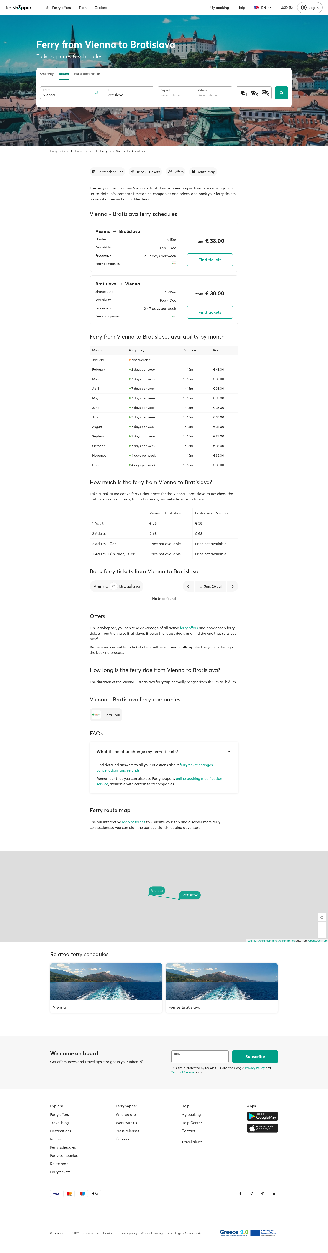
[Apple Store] (262, 1128)
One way (47, 74)
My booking (219, 7)
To (107, 89)
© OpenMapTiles (285, 940)
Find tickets (209, 259)
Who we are (126, 1114)
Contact (188, 1131)
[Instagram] (251, 1193)
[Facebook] (240, 1193)
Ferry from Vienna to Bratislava (122, 151)
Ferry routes (84, 151)
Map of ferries (133, 822)
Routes (56, 1139)
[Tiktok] (262, 1193)
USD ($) (287, 7)
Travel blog (59, 1122)
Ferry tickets (59, 151)
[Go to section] (107, 171)
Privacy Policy (255, 1068)
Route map (59, 1163)
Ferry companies (64, 1155)
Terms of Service (182, 1072)
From (46, 89)
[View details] (142, 1062)
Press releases (127, 1131)
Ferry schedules (63, 1147)
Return (64, 74)
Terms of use (90, 1233)
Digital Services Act (189, 1233)
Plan (83, 7)
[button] (114, 586)
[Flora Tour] (106, 714)
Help (241, 7)
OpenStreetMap (317, 940)
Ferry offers (58, 7)
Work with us (126, 1122)
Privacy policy (127, 1233)
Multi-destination (87, 74)
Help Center (192, 1122)
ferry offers (189, 628)
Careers (122, 1139)
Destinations (60, 1131)
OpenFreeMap (266, 940)
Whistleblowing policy (156, 1233)
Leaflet (252, 940)
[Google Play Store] (262, 1116)
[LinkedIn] (273, 1193)
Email (178, 1053)
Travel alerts (192, 1141)
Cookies (108, 1233)
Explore (101, 7)
